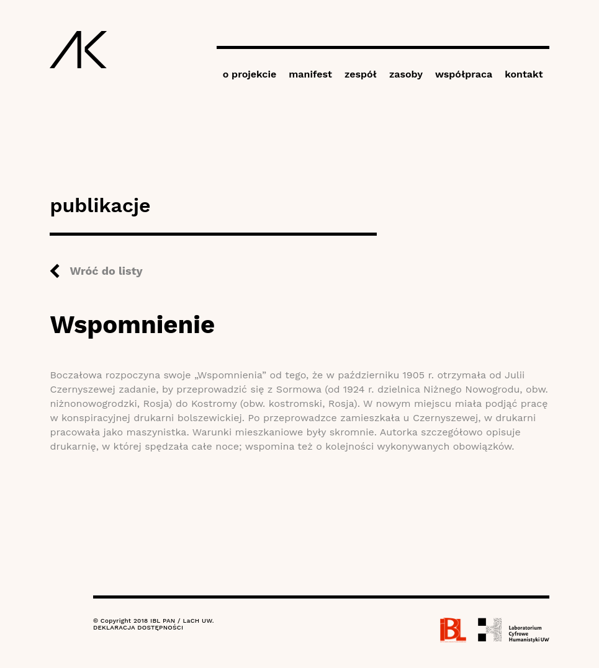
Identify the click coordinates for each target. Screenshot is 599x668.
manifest (310, 74)
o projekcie (250, 74)
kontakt (524, 74)
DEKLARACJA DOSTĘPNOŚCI (138, 627)
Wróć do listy (106, 270)
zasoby (406, 74)
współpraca (463, 74)
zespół (361, 74)
